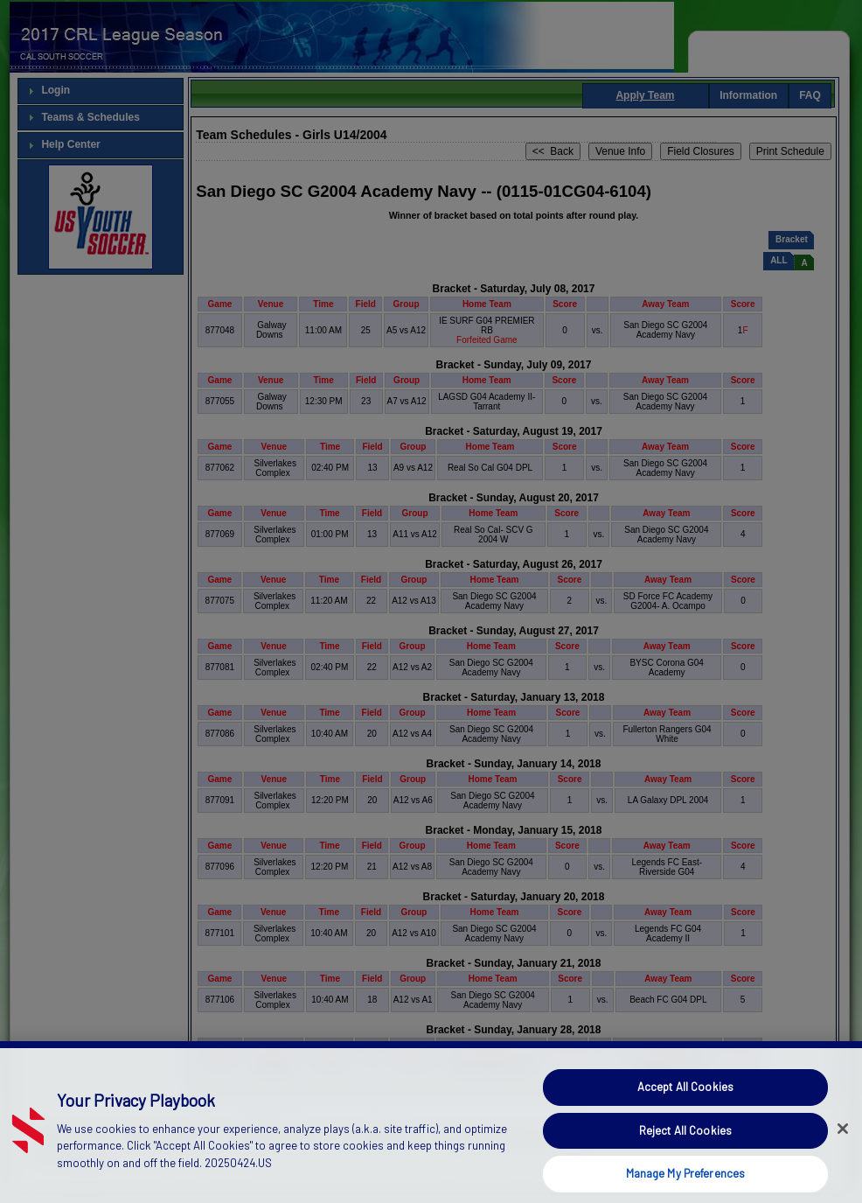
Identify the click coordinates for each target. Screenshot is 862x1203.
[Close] (843, 1157)
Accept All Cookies (685, 1116)
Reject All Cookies (685, 1158)
